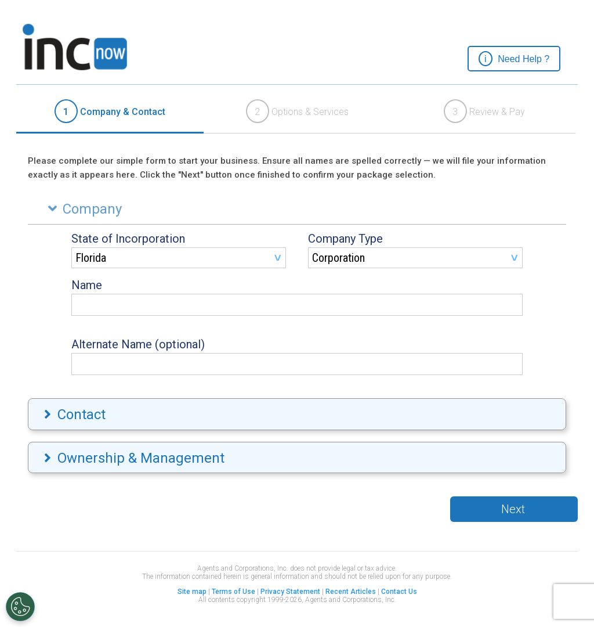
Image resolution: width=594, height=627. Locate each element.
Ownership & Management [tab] (133, 458)
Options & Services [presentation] (297, 111)
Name (86, 285)
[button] (514, 58)
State (128, 239)
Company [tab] (82, 209)
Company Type (345, 239)
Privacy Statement (290, 592)
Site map (192, 592)
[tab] (110, 112)
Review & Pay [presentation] (484, 111)
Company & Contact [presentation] (110, 111)
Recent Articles (350, 592)
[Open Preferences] (20, 606)
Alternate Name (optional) (138, 344)
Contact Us (399, 592)
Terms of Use (233, 592)
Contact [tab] (73, 414)
